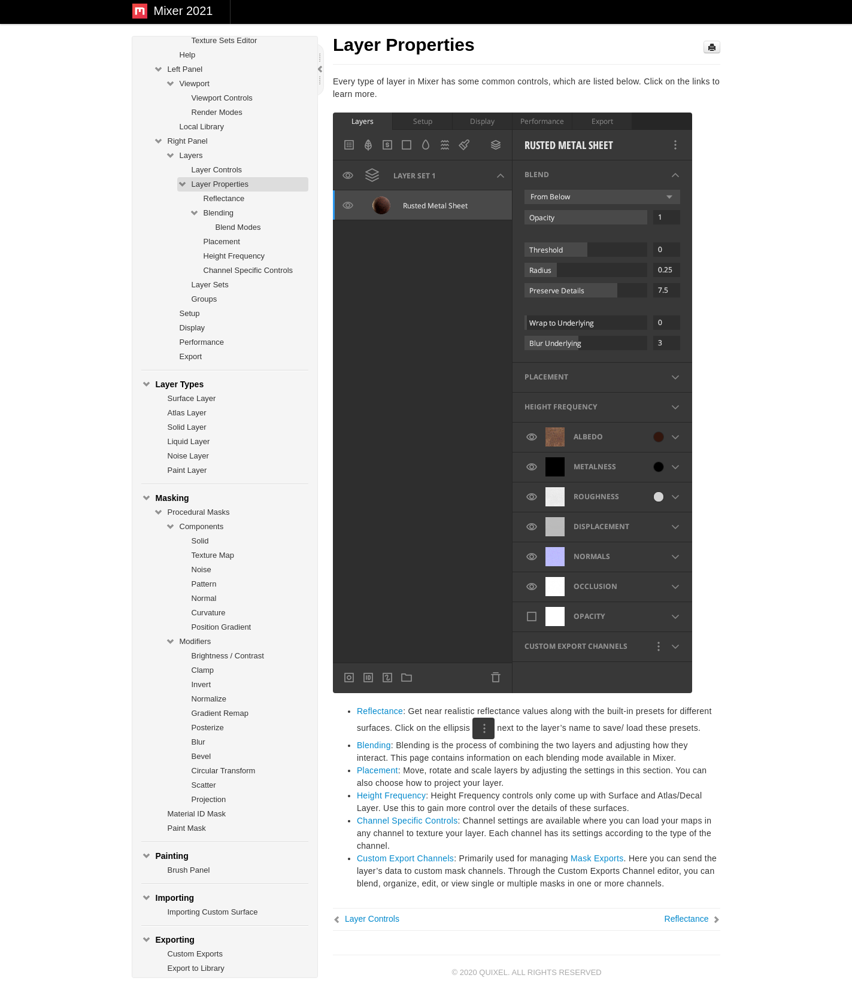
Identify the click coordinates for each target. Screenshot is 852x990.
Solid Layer (187, 427)
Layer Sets (210, 284)
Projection (209, 799)
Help (188, 54)
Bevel (201, 756)
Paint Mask (187, 828)
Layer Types (172, 384)
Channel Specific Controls (248, 270)
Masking (165, 498)
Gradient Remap (220, 713)
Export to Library (196, 968)
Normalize (209, 698)
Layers (184, 155)
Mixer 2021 (183, 10)
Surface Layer (192, 398)
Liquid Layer (189, 441)
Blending (211, 213)
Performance (202, 342)
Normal (204, 598)
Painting (165, 856)
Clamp (203, 670)
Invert (201, 684)
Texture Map (213, 555)
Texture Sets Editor (224, 40)
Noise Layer (188, 455)
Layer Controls (217, 169)
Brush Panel (189, 870)
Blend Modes (238, 227)
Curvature (209, 612)
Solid (200, 540)
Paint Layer (187, 470)
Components (194, 527)
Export (191, 356)
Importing (168, 898)
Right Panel (180, 141)
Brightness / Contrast (228, 655)
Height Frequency (234, 255)
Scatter (204, 785)
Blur (198, 741)
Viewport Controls (222, 97)
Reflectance (224, 198)
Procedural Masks (191, 512)
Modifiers (188, 641)
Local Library (202, 126)
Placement (222, 241)
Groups (204, 298)
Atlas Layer (187, 412)
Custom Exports (195, 953)
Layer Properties (212, 184)
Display (192, 327)
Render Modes (217, 112)
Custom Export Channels (405, 858)
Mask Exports (597, 858)
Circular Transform (224, 770)
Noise (201, 569)
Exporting (168, 940)
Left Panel (178, 69)
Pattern (204, 583)
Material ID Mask (197, 813)
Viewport (187, 84)
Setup (190, 313)
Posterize (208, 727)
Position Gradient (221, 626)
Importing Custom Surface (213, 911)
